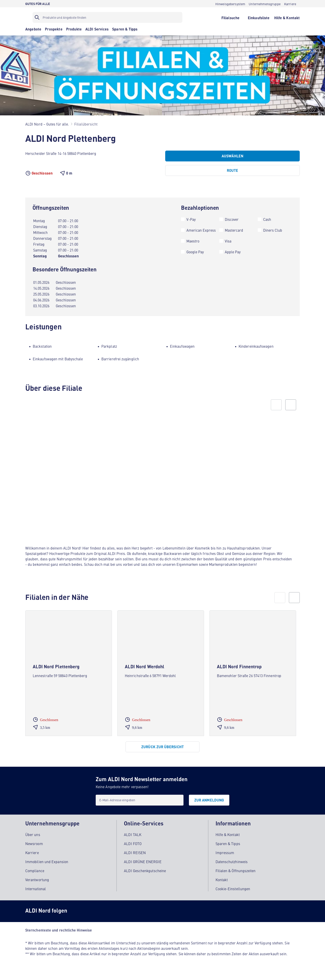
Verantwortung (37, 879)
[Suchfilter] (107, 17)
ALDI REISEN (135, 852)
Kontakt (222, 879)
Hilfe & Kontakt (228, 834)
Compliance (34, 870)
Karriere (32, 852)
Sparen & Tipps (228, 843)
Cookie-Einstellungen (233, 888)
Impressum (225, 852)
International (35, 888)
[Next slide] (290, 404)
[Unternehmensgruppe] (265, 3)
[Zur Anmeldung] (209, 800)
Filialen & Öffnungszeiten (236, 870)
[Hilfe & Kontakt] (287, 17)
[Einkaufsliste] (259, 17)
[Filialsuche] (230, 17)
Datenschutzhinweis (232, 861)
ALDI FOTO (133, 843)
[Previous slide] (276, 404)
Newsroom (34, 843)
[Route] (232, 170)
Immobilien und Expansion (46, 861)
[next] (294, 597)
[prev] (279, 597)
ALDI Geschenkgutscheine (145, 870)
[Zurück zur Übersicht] (162, 746)
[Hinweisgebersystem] (230, 3)
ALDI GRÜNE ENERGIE (142, 861)
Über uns (32, 834)
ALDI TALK (132, 834)
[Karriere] (290, 3)
